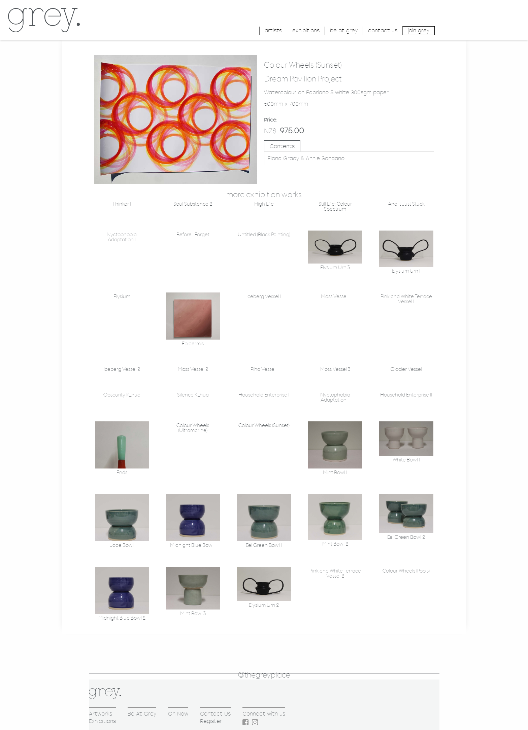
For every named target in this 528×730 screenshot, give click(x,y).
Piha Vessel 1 (264, 369)
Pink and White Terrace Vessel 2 (335, 573)
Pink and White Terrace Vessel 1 (406, 299)
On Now (178, 713)
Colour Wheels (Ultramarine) (192, 428)
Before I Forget (192, 234)
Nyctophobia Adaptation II (335, 397)
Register (211, 721)
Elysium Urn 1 (406, 271)
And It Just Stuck (406, 204)
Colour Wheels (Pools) (406, 570)
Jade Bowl (122, 545)
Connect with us (263, 713)
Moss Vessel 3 (335, 369)
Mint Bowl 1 (335, 472)
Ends (122, 472)
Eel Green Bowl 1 (264, 545)
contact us (382, 30)
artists (273, 30)
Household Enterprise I (263, 394)
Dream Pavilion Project (302, 79)
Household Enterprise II (406, 394)
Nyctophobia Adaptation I (122, 237)
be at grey (344, 30)
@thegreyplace (264, 675)
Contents (282, 146)
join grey (418, 30)
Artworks (100, 713)
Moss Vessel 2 (193, 369)
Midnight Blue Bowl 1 (193, 545)
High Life (264, 204)
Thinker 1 (121, 204)
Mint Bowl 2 (335, 544)
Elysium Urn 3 (335, 267)
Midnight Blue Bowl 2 (121, 618)
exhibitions (306, 30)
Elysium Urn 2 (264, 605)
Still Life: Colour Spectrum (335, 207)
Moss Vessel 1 (335, 296)
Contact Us (215, 713)
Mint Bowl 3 (193, 613)
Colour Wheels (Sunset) (264, 425)
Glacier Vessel (406, 369)
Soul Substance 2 (192, 204)
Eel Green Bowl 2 (406, 537)
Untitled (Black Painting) (264, 234)
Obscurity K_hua (121, 394)
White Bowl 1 (406, 459)
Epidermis (193, 343)
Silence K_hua (193, 394)
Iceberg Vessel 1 (263, 296)
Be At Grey (142, 713)
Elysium (121, 296)
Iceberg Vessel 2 (122, 369)
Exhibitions (102, 721)
